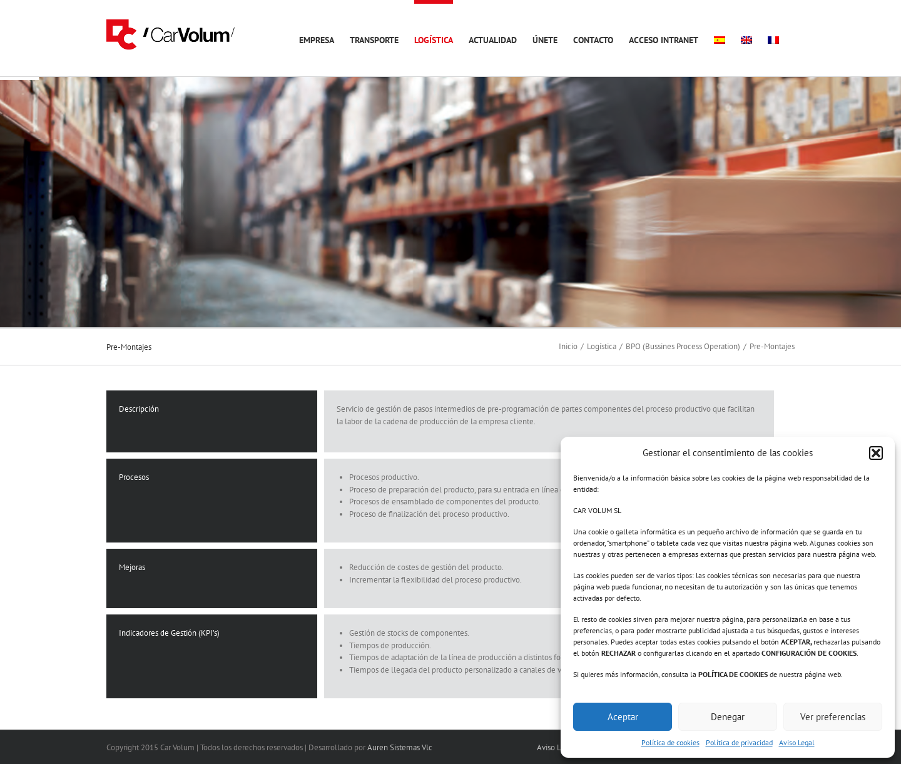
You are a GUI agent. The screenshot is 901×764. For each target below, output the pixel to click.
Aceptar (623, 717)
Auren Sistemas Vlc (399, 747)
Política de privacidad (739, 742)
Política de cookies (670, 742)
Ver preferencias (832, 717)
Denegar (728, 717)
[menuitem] (719, 38)
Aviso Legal (797, 742)
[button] (876, 453)
